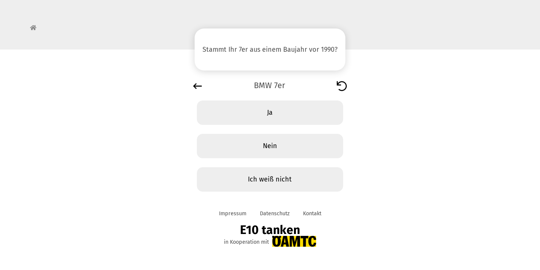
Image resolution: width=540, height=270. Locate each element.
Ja (270, 112)
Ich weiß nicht (270, 179)
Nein (270, 146)
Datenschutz (275, 213)
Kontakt (312, 213)
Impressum (232, 213)
